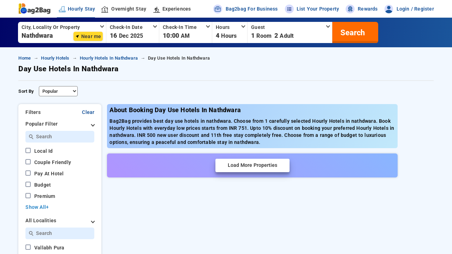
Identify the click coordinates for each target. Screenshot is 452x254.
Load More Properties (252, 165)
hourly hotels (55, 58)
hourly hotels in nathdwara (109, 58)
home (24, 58)
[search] (351, 32)
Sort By (26, 91)
